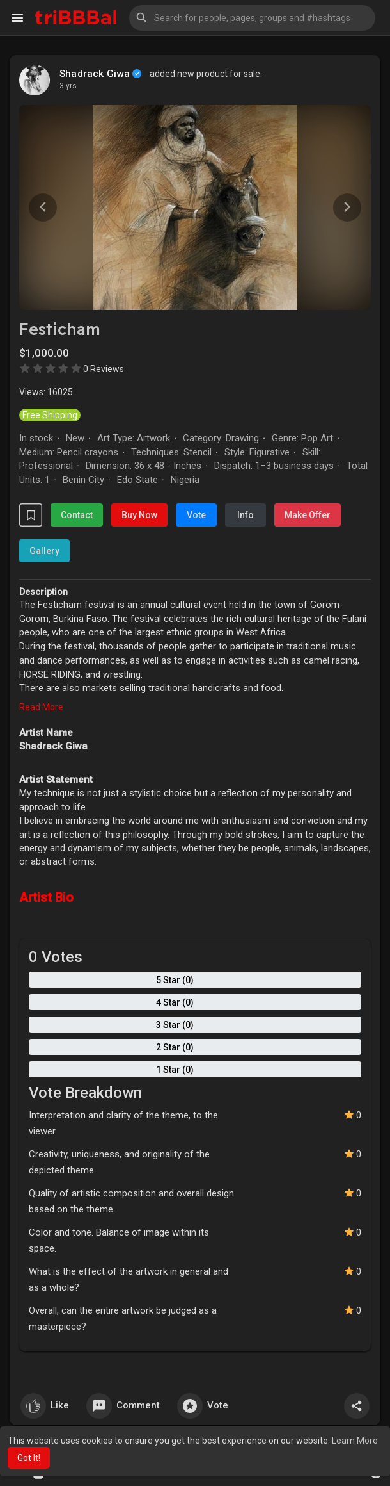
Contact (77, 515)
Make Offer (308, 515)
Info (245, 515)
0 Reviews (103, 369)
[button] (252, 18)
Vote (196, 515)
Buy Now (139, 515)
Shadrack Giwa (94, 73)
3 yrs (68, 85)
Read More (41, 707)
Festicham (59, 329)
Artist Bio (46, 897)
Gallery (44, 551)
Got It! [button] (28, 1458)
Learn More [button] (355, 1440)
